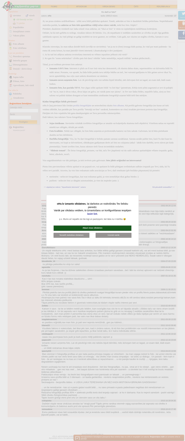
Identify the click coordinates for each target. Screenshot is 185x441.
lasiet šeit (92, 213)
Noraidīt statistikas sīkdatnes (71, 235)
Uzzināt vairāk (113, 235)
